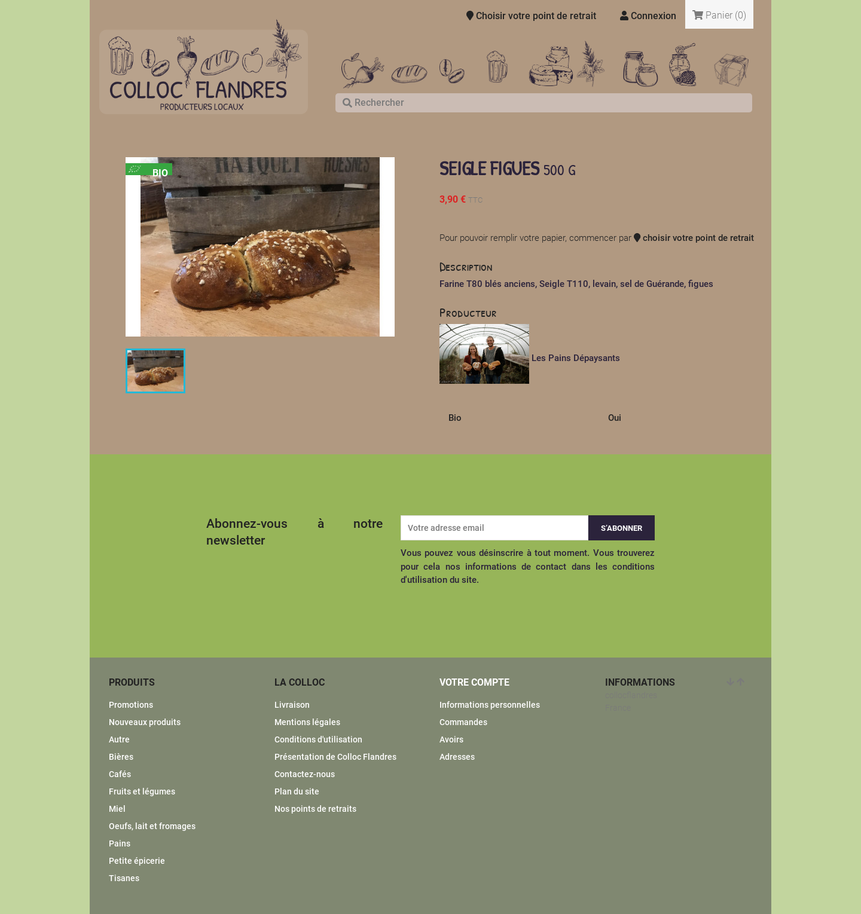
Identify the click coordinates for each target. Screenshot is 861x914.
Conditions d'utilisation (318, 739)
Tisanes (124, 878)
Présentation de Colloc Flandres (335, 757)
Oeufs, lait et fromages (152, 826)
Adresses (457, 757)
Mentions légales (307, 722)
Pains (119, 843)
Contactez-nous (304, 774)
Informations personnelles (489, 705)
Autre (119, 739)
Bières (121, 757)
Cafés (120, 774)
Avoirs (451, 739)
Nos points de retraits (315, 809)
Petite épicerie (137, 861)
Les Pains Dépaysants (576, 358)
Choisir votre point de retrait (531, 16)
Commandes (463, 722)
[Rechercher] (543, 102)
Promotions (131, 705)
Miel (117, 809)
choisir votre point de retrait (694, 238)
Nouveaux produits (145, 722)
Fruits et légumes (142, 791)
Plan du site (296, 791)
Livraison (292, 705)
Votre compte (474, 682)
